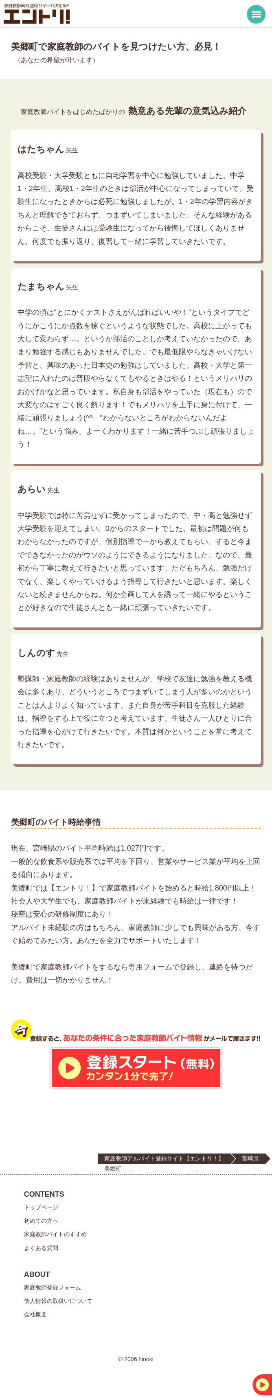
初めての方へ (41, 1220)
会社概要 (35, 1314)
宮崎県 (250, 1158)
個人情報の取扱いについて (58, 1301)
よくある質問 (41, 1248)
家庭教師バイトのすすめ (55, 1234)
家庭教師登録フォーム (52, 1287)
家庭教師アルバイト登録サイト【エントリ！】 (164, 1158)
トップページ (41, 1207)
